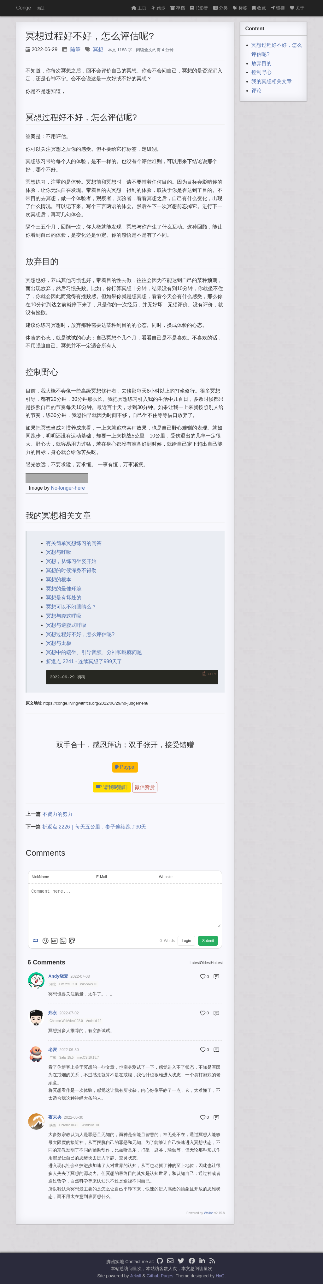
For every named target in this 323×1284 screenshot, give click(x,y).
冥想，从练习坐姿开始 (71, 561)
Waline (209, 1213)
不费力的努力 (57, 814)
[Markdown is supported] (36, 941)
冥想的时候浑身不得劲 (71, 570)
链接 (278, 7)
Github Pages (160, 1275)
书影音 (199, 7)
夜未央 (55, 1117)
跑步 (158, 7)
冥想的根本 (58, 579)
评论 (256, 90)
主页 (138, 7)
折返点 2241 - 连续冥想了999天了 (84, 661)
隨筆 (75, 49)
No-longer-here (68, 488)
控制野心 (261, 72)
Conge (23, 7)
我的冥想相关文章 (271, 81)
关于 (297, 7)
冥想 (98, 49)
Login (186, 941)
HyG (220, 1275)
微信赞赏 (145, 787)
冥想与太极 (58, 643)
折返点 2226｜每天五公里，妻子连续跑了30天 (94, 826)
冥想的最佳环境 (63, 588)
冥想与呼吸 (58, 552)
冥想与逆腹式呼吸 (66, 625)
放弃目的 (261, 63)
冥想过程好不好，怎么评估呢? (80, 634)
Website (166, 877)
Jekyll (135, 1275)
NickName (40, 877)
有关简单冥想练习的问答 (74, 543)
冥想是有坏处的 (63, 597)
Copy (212, 674)
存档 (177, 7)
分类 (220, 7)
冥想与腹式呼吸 (63, 616)
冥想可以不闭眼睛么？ (71, 606)
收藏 (259, 7)
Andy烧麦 (58, 976)
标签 (240, 7)
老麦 (52, 1049)
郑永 (52, 1013)
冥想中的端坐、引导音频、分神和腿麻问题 (94, 652)
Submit (208, 941)
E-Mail (101, 877)
